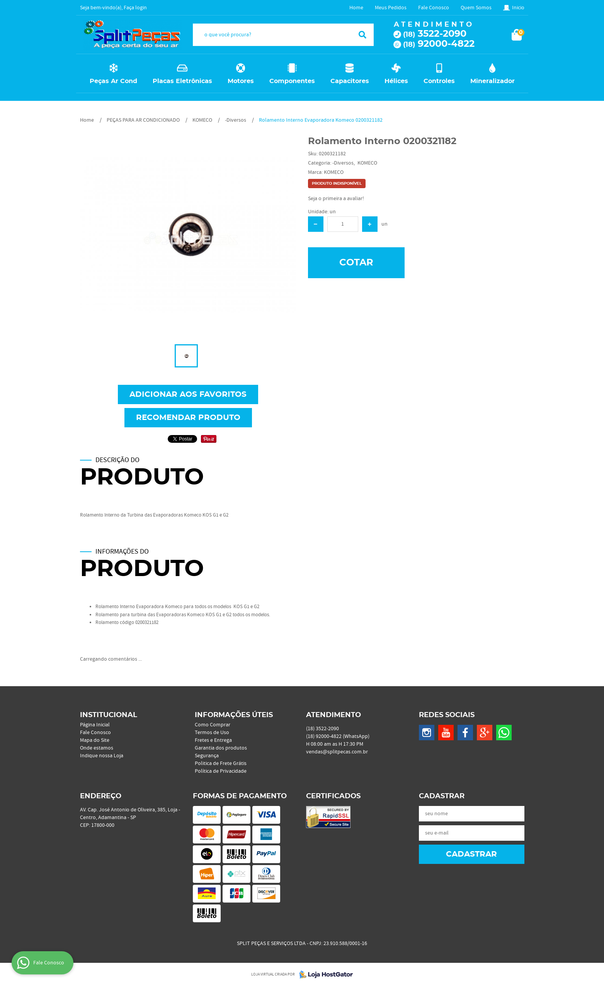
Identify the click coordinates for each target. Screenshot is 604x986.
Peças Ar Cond (113, 81)
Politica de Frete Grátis (221, 763)
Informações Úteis (234, 715)
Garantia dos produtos (221, 748)
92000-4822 (439, 44)
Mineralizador (492, 81)
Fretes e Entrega (213, 740)
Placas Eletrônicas (182, 81)
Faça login (135, 7)
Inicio (518, 7)
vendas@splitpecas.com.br (337, 751)
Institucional (108, 715)
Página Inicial (95, 724)
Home (356, 7)
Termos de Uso (212, 732)
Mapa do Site (94, 740)
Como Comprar (212, 724)
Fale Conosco (433, 7)
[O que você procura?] (362, 35)
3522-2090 (434, 34)
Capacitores (349, 81)
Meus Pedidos (391, 7)
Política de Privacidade (221, 771)
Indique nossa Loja (101, 755)
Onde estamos (96, 748)
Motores (241, 81)
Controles (439, 81)
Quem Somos (476, 7)
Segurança (207, 755)
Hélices (396, 81)
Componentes (292, 81)
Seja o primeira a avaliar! (336, 198)
